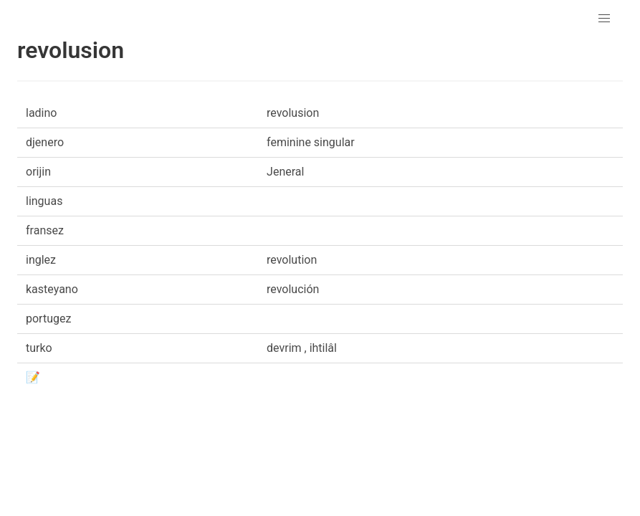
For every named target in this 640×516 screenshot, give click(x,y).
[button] (604, 18)
